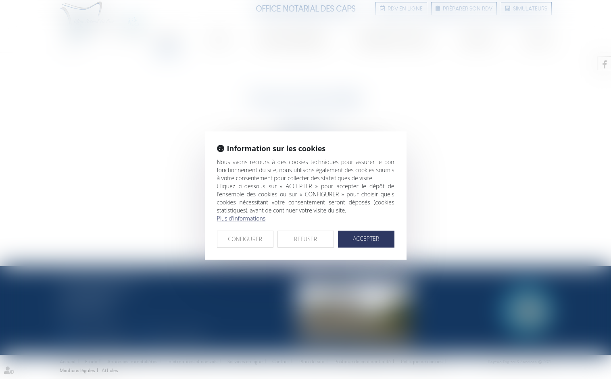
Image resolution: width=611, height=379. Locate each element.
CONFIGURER (245, 239)
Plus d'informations (241, 218)
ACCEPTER (366, 238)
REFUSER (305, 239)
